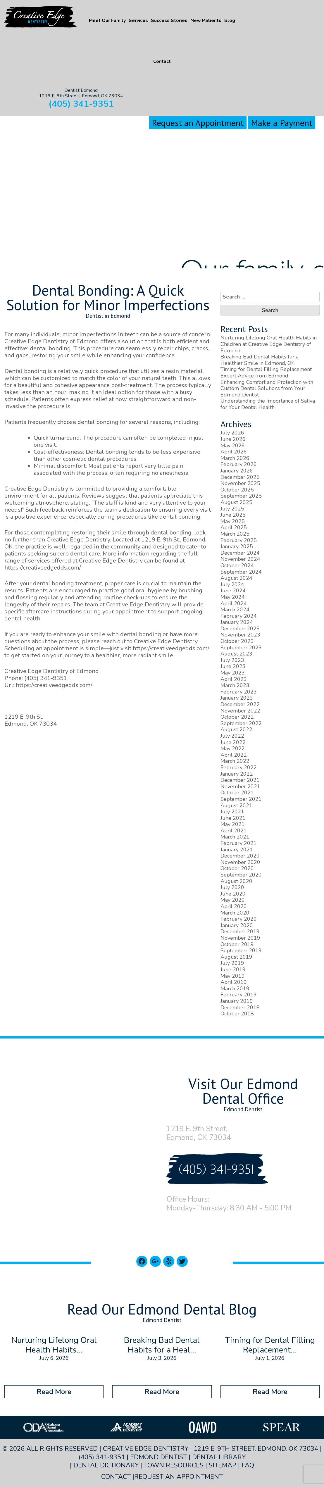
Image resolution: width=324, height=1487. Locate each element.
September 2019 (241, 950)
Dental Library (219, 1457)
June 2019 (233, 969)
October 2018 (237, 1013)
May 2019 (232, 975)
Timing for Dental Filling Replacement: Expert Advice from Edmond (266, 372)
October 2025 (237, 489)
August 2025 (236, 502)
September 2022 (241, 723)
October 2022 (237, 716)
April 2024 (233, 603)
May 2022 (232, 748)
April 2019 (233, 982)
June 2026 (233, 439)
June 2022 (233, 742)
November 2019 (240, 937)
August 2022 (236, 729)
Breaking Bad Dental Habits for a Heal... (162, 1345)
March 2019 (234, 988)
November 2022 (240, 710)
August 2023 (236, 653)
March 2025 (234, 533)
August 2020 (236, 881)
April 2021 (233, 830)
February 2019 (238, 994)
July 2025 (232, 508)
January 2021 (236, 849)
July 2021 (232, 811)
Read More (54, 1391)
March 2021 (234, 836)
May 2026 (232, 445)
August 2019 (236, 956)
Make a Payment (281, 122)
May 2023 (232, 672)
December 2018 (240, 1007)
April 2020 (233, 906)
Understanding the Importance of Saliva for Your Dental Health (267, 404)
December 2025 (240, 477)
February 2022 (238, 767)
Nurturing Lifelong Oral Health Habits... (54, 1345)
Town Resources (174, 1465)
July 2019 (232, 963)
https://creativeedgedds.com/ (42, 568)
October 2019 (237, 944)
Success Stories (169, 20)
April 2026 (233, 451)
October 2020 (237, 868)
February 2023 (238, 691)
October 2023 (237, 641)
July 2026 (232, 432)
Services (138, 20)
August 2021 (236, 805)
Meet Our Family (107, 20)
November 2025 (240, 483)
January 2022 (236, 773)
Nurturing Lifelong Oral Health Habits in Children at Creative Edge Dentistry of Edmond (268, 344)
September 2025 (241, 495)
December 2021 (240, 780)
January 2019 (236, 1001)
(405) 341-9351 (81, 104)
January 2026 (236, 470)
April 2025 (233, 527)
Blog (229, 20)
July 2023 (232, 660)
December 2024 (240, 552)
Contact (162, 61)
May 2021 (232, 824)
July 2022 (232, 735)
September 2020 (241, 874)
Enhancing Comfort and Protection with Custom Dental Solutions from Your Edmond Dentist (266, 388)
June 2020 (233, 893)
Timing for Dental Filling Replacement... (270, 1345)
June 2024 (233, 590)
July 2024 (232, 584)
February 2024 (238, 616)
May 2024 (232, 597)
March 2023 (234, 685)
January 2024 (236, 622)
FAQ (248, 1465)
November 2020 (240, 862)
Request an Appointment (198, 122)
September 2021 (241, 799)
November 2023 (240, 634)
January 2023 (236, 697)
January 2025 (236, 546)
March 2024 (234, 609)
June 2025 (233, 514)
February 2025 (238, 540)
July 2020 (232, 887)
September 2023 (241, 647)
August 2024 (236, 578)
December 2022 (240, 704)
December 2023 (240, 628)
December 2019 (240, 931)
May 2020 (232, 899)
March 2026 (234, 458)
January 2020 (236, 925)
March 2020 (234, 912)
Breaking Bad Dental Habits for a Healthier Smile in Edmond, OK (259, 360)
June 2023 (233, 666)
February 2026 (238, 464)
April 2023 (233, 679)
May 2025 (232, 521)
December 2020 (240, 855)
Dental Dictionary (106, 1465)
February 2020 (238, 918)
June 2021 (233, 818)
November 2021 (240, 786)
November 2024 (240, 559)
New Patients (205, 20)
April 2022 (233, 754)
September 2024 (241, 571)
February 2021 (238, 843)
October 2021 (237, 792)
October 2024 (237, 565)
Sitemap (222, 1465)
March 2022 (234, 761)
